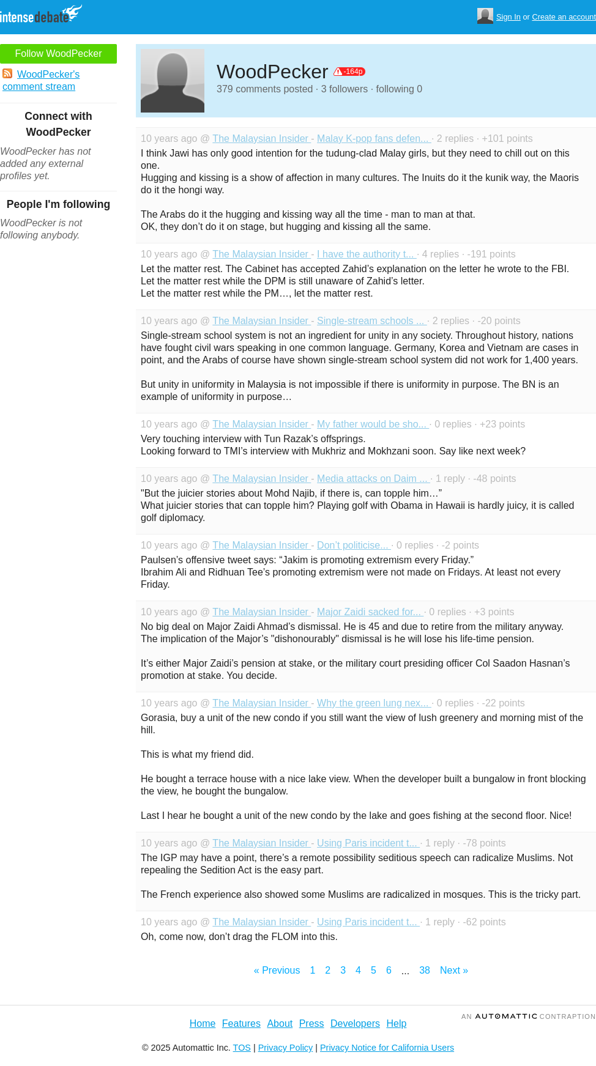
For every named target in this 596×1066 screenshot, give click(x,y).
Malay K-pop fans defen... (374, 138)
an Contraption (528, 1016)
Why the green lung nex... (374, 703)
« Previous (277, 970)
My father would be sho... (373, 424)
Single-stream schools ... (372, 321)
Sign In (508, 16)
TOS (242, 1048)
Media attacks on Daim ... (373, 478)
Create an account (564, 16)
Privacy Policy (285, 1048)
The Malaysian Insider (261, 138)
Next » (454, 970)
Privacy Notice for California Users (387, 1048)
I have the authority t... (367, 254)
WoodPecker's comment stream (41, 80)
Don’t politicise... (354, 545)
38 (424, 970)
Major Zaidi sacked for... (370, 612)
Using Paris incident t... (368, 843)
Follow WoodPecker (58, 53)
